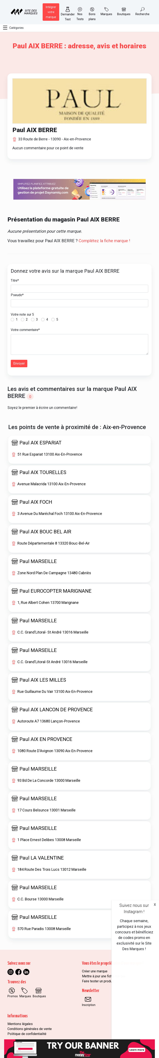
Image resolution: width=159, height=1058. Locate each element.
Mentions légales (20, 1024)
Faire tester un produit (98, 981)
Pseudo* (17, 295)
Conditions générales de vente (29, 1029)
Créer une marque (94, 971)
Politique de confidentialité (26, 1034)
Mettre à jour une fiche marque (104, 976)
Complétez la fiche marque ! (104, 240)
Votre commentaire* (25, 330)
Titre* (15, 280)
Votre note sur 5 (22, 314)
